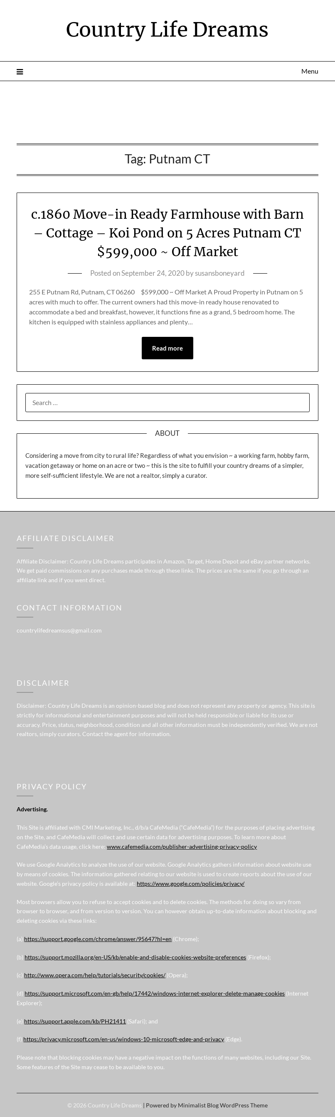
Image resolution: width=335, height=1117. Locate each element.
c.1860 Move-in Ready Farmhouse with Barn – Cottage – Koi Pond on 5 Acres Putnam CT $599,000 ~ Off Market (167, 232)
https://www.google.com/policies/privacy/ (190, 883)
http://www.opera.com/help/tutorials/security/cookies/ (94, 975)
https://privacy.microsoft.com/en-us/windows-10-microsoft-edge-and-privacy (123, 1039)
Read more (167, 348)
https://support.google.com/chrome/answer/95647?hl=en (98, 938)
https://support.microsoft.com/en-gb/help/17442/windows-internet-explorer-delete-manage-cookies (155, 993)
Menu (309, 71)
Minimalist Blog (198, 1105)
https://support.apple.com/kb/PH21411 (75, 1021)
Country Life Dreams (167, 29)
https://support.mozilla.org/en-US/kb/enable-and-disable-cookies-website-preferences (135, 957)
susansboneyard (220, 273)
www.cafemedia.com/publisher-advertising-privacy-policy (182, 846)
